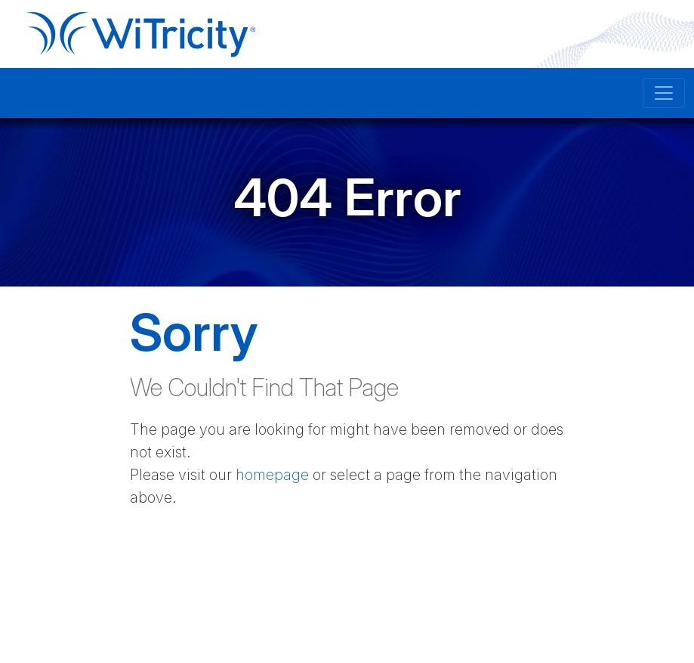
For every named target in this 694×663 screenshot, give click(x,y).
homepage (272, 475)
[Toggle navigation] (664, 93)
